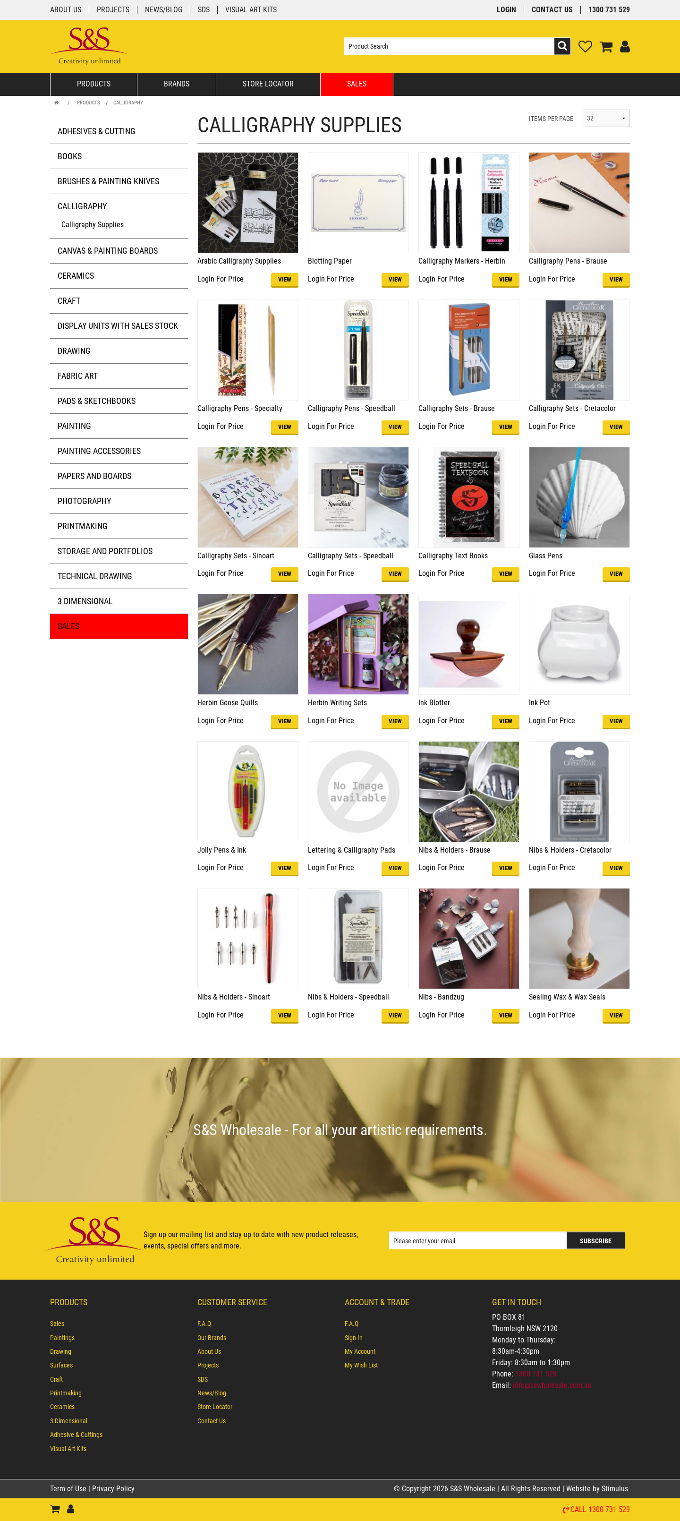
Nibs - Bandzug (441, 996)
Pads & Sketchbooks (97, 401)
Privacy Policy (113, 1488)
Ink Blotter (434, 702)
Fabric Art (78, 376)
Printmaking (83, 526)
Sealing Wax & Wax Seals (567, 996)
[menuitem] (119, 1323)
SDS (204, 10)
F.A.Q (204, 1323)
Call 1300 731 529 (600, 1510)
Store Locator (268, 83)
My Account (360, 1351)
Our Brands (211, 1338)
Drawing (74, 351)
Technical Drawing (95, 576)
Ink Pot (539, 702)
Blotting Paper (330, 260)
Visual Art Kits (251, 10)
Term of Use (69, 1488)
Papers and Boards (94, 476)
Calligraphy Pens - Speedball (351, 408)
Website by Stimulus (598, 1488)
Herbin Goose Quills (227, 702)
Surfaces (61, 1365)
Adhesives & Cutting (97, 131)
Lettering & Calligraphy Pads (351, 850)
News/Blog (163, 10)
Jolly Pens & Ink (221, 850)
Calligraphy (128, 102)
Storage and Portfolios (105, 551)
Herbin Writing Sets (337, 702)
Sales (356, 83)
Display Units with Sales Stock (118, 326)
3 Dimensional (85, 601)
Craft (69, 301)
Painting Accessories (99, 451)
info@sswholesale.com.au (552, 1385)
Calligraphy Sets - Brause (456, 408)
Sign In (354, 1338)
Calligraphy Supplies (92, 224)
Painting (74, 426)
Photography (84, 501)
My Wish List (361, 1365)
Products (93, 83)
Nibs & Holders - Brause (454, 850)
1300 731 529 (609, 10)
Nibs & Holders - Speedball (348, 996)
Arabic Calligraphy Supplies (239, 260)
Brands (176, 83)
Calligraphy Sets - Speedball (350, 555)
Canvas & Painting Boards (108, 251)
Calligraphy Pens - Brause (568, 260)
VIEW (284, 279)
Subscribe (596, 1241)
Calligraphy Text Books (453, 555)
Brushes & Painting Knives (108, 181)
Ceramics (76, 276)
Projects (113, 10)
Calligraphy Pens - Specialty (239, 408)
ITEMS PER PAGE (551, 118)
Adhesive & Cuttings (76, 1434)
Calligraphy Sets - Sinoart (235, 555)
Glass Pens (545, 555)
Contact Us (552, 10)
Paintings (62, 1338)
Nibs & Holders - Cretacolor (570, 850)
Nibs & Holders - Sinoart (233, 996)
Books (70, 156)
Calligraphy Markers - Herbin (461, 260)
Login (506, 10)
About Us (65, 10)
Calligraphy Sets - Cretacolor (572, 408)
